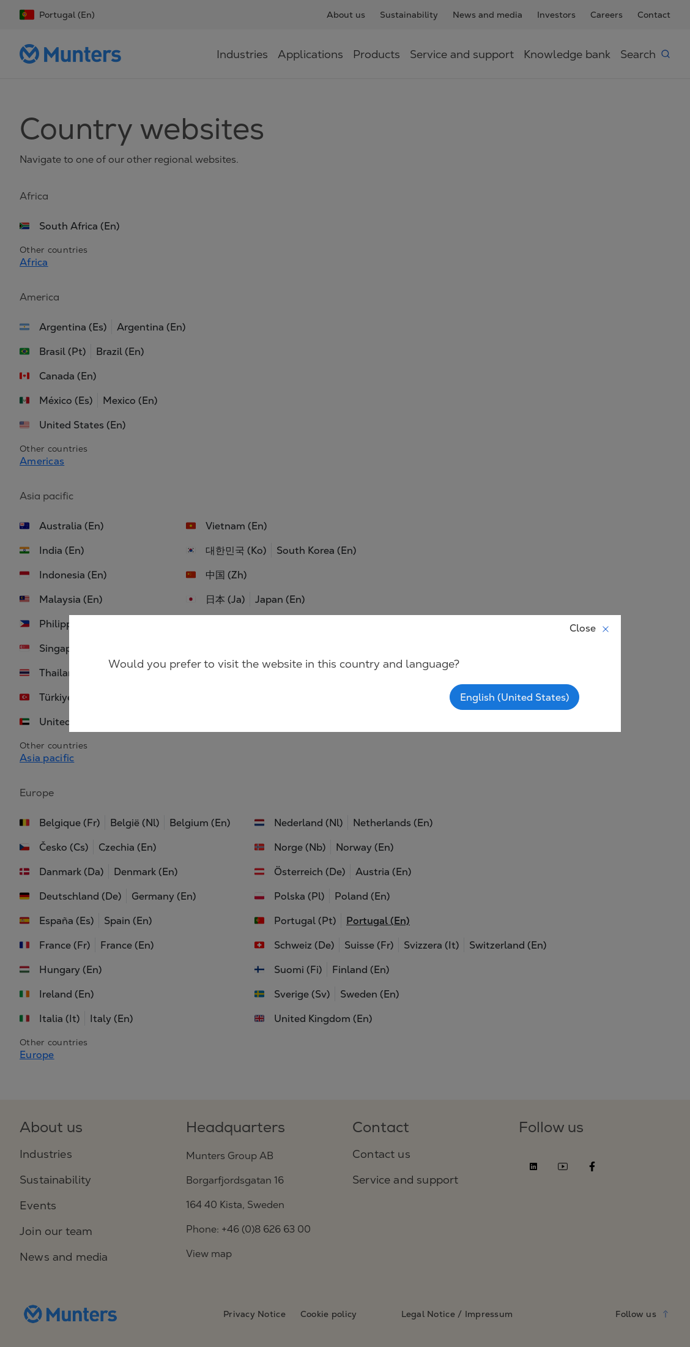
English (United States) (514, 697)
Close (589, 628)
